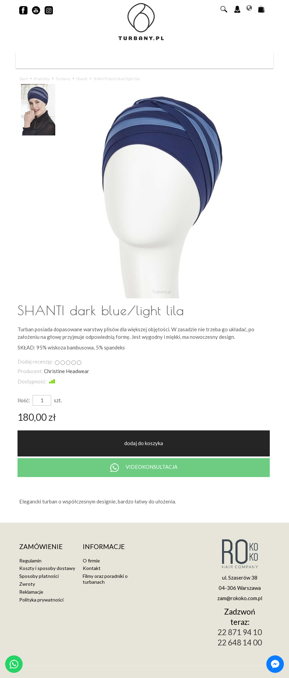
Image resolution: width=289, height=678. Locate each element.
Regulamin (30, 560)
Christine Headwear (66, 371)
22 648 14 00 (240, 642)
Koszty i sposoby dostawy (47, 568)
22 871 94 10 (240, 632)
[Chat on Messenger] (275, 664)
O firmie (91, 560)
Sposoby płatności (39, 576)
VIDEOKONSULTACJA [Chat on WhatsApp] (143, 467)
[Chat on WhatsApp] (14, 664)
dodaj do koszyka (143, 443)
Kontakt (92, 568)
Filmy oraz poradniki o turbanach (105, 579)
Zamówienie (40, 546)
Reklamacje (31, 592)
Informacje (104, 546)
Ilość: (24, 400)
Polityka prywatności (41, 600)
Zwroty (27, 584)
